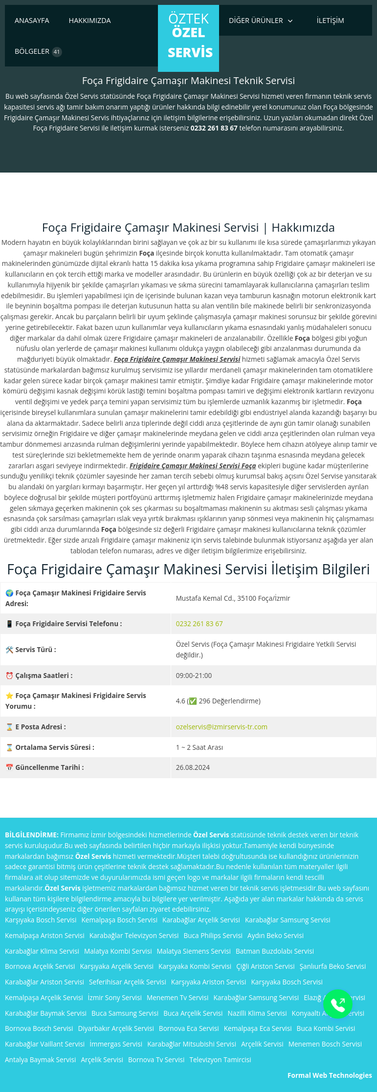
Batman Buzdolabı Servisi (275, 951)
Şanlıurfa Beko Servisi (333, 966)
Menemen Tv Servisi (178, 997)
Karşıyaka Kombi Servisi (194, 966)
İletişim (330, 20)
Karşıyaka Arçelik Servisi (117, 966)
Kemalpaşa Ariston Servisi (45, 935)
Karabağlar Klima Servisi (42, 951)
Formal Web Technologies (330, 1075)
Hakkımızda (90, 20)
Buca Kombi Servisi (326, 1028)
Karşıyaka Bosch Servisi (41, 919)
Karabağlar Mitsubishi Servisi (191, 1043)
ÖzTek (190, 35)
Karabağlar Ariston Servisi (44, 981)
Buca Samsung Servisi (124, 1013)
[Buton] (338, 1004)
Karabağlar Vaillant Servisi (45, 1043)
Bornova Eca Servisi (189, 1028)
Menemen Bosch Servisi (325, 1043)
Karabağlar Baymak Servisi (46, 1013)
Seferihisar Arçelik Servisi (127, 981)
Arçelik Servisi (262, 1043)
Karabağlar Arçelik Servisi (201, 919)
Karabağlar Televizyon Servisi (134, 935)
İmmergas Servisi (115, 1043)
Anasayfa (32, 20)
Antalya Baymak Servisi (40, 1059)
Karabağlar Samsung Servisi (288, 919)
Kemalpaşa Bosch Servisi (120, 919)
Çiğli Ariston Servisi (265, 966)
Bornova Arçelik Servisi (40, 966)
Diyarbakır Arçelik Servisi (116, 1028)
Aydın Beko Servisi (275, 935)
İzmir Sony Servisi (115, 997)
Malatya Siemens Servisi (194, 951)
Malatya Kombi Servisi (118, 951)
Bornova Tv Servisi (156, 1059)
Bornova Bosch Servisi (39, 1028)
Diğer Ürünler (256, 20)
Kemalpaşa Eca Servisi (258, 1028)
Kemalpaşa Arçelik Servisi (44, 997)
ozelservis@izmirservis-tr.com (222, 726)
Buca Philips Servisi (213, 935)
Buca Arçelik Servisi (192, 1013)
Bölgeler (38, 51)
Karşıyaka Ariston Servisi (208, 981)
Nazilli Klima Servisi (257, 1013)
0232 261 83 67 (199, 623)
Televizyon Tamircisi (220, 1059)
